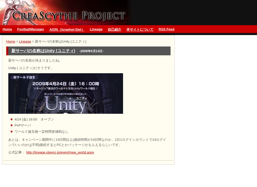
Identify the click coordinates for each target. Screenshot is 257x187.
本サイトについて (139, 29)
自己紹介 (114, 29)
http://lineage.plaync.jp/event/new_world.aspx (60, 152)
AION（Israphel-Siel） (67, 29)
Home (7, 29)
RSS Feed (166, 29)
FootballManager (30, 29)
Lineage (96, 29)
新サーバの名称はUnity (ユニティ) (43, 51)
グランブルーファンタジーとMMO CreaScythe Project (66, 12)
